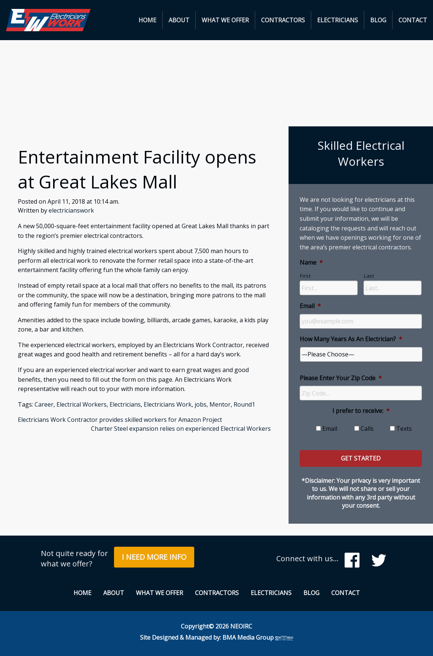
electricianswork (71, 210)
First (305, 275)
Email (310, 306)
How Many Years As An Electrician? (351, 339)
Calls (367, 428)
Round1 (244, 404)
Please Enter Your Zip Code (341, 378)
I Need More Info (154, 557)
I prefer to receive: (361, 411)
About (179, 20)
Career (44, 404)
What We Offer (225, 20)
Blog (378, 20)
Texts (404, 428)
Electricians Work (168, 404)
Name (311, 262)
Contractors (283, 20)
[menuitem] (148, 20)
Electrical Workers (81, 404)
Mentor (220, 404)
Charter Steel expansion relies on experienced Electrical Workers (181, 428)
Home (147, 20)
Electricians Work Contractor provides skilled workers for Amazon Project (120, 420)
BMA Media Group (257, 637)
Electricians (337, 20)
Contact (412, 20)
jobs (200, 404)
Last (369, 275)
